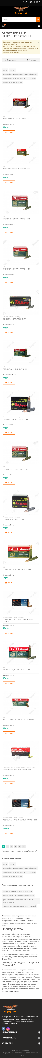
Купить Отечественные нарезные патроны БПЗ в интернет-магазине (18, 901)
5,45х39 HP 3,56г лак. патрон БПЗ (16, 219)
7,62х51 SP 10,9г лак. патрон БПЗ (16, 670)
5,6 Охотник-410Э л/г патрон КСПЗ (17, 770)
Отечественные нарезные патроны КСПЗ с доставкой (19, 906)
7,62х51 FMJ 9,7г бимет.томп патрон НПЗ (20, 820)
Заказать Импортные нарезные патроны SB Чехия (18, 895)
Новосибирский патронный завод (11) (14, 78)
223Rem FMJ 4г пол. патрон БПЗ (16, 119)
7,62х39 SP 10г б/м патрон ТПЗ (15, 419)
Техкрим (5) (32, 78)
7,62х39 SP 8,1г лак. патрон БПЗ (16, 469)
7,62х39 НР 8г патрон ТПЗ (13, 519)
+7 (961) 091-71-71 (32, 2)
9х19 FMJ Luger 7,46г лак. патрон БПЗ (18, 720)
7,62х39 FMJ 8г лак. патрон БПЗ (15, 369)
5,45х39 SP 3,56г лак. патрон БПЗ (16, 269)
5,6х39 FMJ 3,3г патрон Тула (14, 319)
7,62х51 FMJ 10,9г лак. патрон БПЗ (17, 569)
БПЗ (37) (12, 70)
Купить (9, 132)
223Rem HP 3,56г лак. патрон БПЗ (16, 169)
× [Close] (38, 42)
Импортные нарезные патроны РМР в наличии (17, 891)
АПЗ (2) (5, 70)
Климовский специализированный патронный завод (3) (20, 74)
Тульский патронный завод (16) (12, 82)
